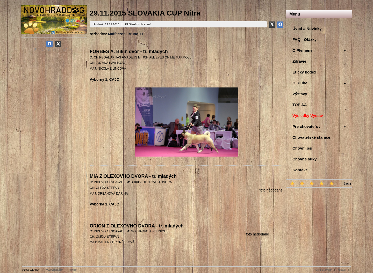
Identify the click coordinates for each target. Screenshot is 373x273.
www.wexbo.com (54, 270)
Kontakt (342, 270)
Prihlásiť (73, 270)
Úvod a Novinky (323, 270)
